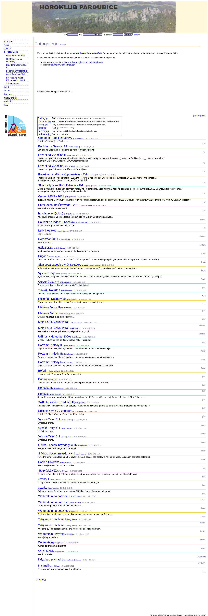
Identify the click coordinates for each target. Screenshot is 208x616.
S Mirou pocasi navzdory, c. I (56, 453)
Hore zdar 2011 (48, 239)
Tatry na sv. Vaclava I (52, 525)
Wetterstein (45, 542)
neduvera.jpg (44, 134)
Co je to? (63, 45)
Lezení (7, 90)
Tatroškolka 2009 (49, 290)
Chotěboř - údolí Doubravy (14, 60)
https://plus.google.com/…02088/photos (83, 62)
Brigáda (43, 256)
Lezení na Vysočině (15, 74)
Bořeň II (43, 370)
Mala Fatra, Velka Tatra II (54, 321)
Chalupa (8, 94)
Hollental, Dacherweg (52, 298)
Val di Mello (45, 551)
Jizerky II (44, 479)
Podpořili (8, 101)
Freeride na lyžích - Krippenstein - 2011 (15, 78)
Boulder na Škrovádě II (53, 146)
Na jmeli (43, 565)
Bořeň (42, 379)
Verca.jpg (43, 124)
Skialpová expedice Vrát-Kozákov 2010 (63, 264)
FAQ (6, 105)
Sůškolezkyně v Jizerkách (54, 410)
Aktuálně (8, 41)
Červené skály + (49, 281)
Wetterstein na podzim (52, 510)
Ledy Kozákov (47, 230)
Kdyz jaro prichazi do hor (54, 559)
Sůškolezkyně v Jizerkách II (56, 402)
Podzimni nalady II (50, 353)
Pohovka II (45, 387)
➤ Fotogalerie (11, 52)
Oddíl (6, 87)
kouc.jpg (42, 128)
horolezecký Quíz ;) (51, 213)
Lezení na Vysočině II (16, 71)
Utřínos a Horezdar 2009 (54, 336)
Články (7, 48)
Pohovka (44, 393)
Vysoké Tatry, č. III (50, 419)
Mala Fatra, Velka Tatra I (53, 328)
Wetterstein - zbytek (51, 533)
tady (102, 293)
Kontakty (41, 579)
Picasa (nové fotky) (15, 55)
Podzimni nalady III (51, 345)
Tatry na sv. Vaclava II (52, 519)
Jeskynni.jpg (44, 121)
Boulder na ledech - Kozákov (57, 222)
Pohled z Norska (49, 462)
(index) (75, 138)
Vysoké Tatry (46, 273)
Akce (6, 45)
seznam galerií (199, 116)
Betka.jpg (43, 118)
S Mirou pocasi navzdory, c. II (57, 445)
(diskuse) (81, 138)
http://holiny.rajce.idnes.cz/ (62, 64)
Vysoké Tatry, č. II (49, 427)
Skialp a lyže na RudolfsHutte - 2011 (62, 185)
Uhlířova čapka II (49, 307)
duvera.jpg (43, 131)
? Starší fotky (12, 83)
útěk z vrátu (46, 247)
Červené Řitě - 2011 (51, 196)
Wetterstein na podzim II (53, 502)
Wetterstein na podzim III (54, 496)
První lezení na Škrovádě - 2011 (59, 204)
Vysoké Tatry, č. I (49, 436)
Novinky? (137, 34)
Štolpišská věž (47, 470)
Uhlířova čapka (48, 313)
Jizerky (42, 487)
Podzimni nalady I (49, 362)
